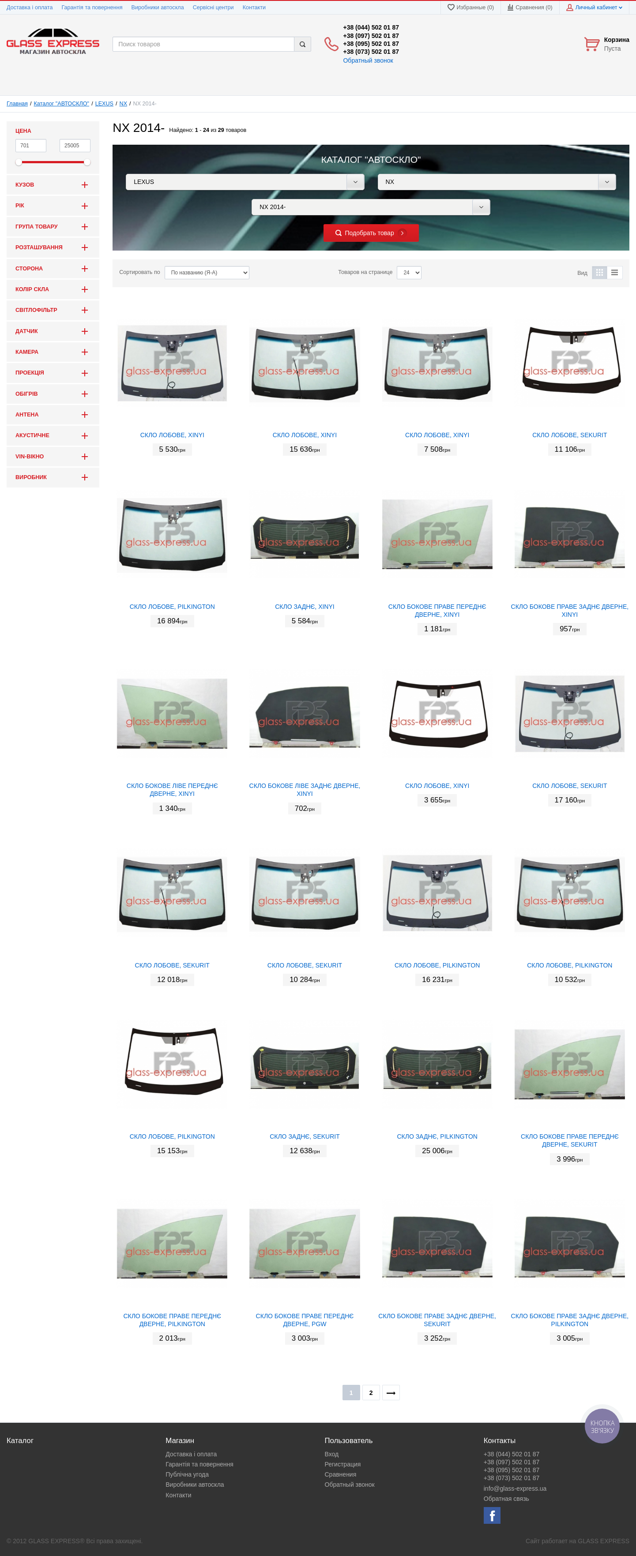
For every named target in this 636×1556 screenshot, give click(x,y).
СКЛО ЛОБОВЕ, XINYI (172, 435)
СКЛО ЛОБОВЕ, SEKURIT (569, 435)
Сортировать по (139, 272)
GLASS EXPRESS (603, 1541)
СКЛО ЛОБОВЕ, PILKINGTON (172, 606)
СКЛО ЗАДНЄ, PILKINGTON (437, 1136)
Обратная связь (506, 1498)
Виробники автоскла (158, 7)
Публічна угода (187, 1474)
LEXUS (104, 104)
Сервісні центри (213, 7)
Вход (332, 1454)
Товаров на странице (365, 272)
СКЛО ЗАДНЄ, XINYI (305, 606)
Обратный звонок (368, 60)
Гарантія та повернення (91, 7)
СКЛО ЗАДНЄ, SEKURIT (305, 1136)
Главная (17, 104)
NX (124, 104)
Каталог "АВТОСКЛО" (62, 104)
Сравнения (341, 1474)
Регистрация (343, 1464)
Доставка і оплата (30, 7)
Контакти (254, 7)
